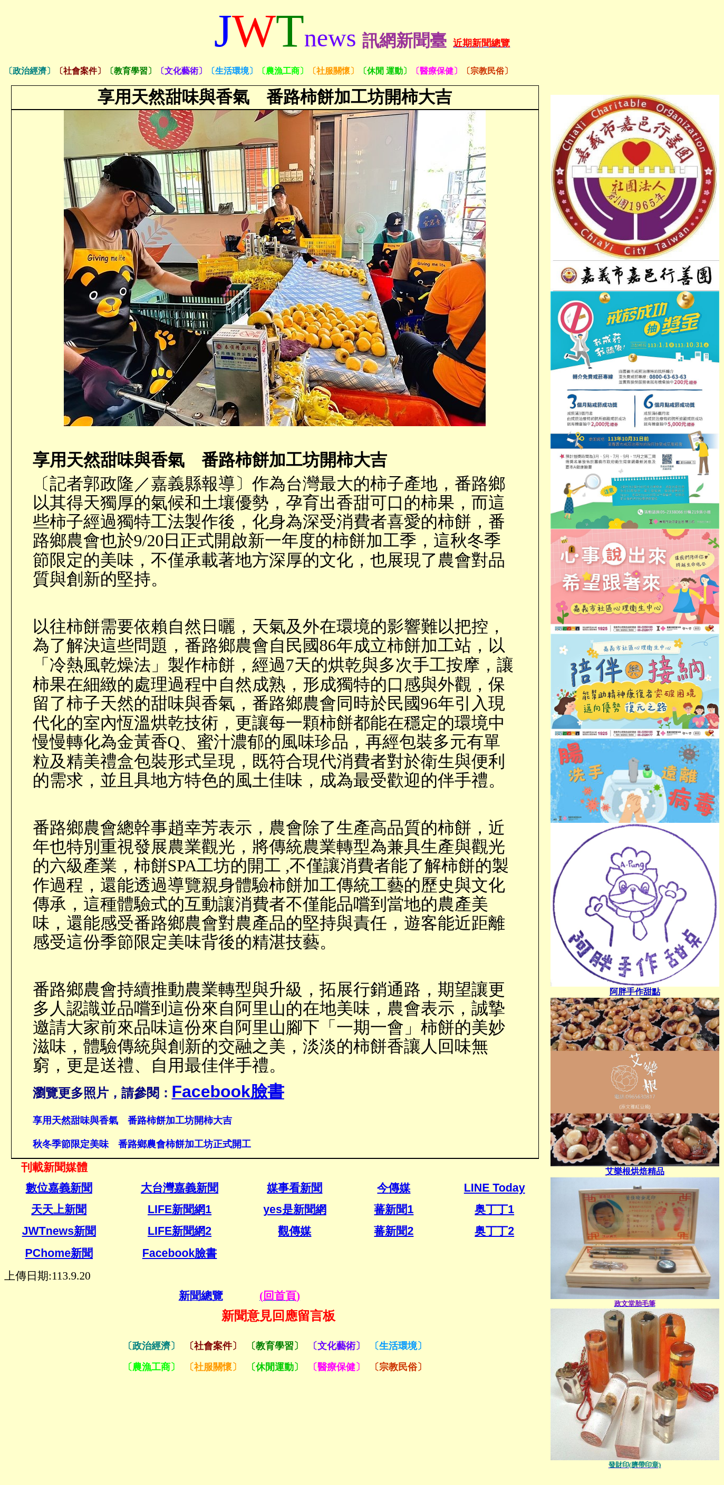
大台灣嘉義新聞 (179, 1188)
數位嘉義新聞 (59, 1188)
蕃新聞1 (393, 1209)
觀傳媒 (294, 1231)
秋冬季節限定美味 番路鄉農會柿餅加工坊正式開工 (142, 1143)
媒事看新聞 (294, 1188)
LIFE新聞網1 (179, 1209)
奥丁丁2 (494, 1231)
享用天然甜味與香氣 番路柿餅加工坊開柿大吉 (132, 1120)
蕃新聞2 (393, 1231)
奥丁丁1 (494, 1209)
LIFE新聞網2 (179, 1231)
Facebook (179, 1253)
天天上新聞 (58, 1209)
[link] (635, 991)
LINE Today (494, 1188)
